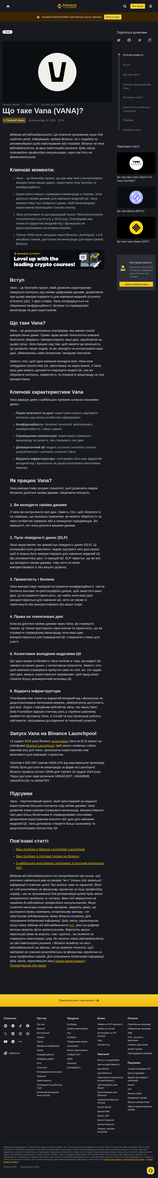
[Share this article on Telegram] (139, 40)
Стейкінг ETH (73, 1054)
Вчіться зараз (113, 17)
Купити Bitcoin (104, 1107)
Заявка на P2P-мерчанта (109, 1024)
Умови (40, 1050)
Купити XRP (103, 1116)
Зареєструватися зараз (136, 284)
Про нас (41, 1024)
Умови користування (113, 1159)
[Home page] (67, 6)
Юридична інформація (48, 1046)
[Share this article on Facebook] (129, 40)
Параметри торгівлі (137, 1098)
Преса (40, 1041)
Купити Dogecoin (105, 1120)
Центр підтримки (136, 1073)
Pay (69, 1033)
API (129, 1089)
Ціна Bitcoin (103, 1069)
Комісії (131, 1085)
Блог (39, 1063)
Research (71, 1063)
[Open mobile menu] (150, 6)
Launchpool (72, 1046)
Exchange (72, 1024)
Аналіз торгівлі (135, 1049)
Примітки (41, 1076)
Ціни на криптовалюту (108, 1064)
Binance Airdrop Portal (138, 1102)
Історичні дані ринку (138, 1044)
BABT (70, 1059)
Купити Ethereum (105, 1124)
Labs (99, 1040)
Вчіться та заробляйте (108, 1060)
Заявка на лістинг (106, 1028)
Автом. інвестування (77, 1050)
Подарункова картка (77, 1041)
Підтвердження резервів (140, 1053)
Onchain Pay (103, 1044)
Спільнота (42, 1067)
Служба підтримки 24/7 (139, 1069)
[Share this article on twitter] (119, 40)
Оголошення (43, 1033)
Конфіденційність (45, 1054)
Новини (40, 1037)
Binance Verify (135, 1093)
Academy (71, 1037)
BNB (130, 1033)
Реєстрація (137, 6)
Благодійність (74, 1067)
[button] (150, 6)
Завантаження (44, 1080)
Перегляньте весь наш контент (79, 1000)
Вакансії (41, 1028)
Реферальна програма (139, 1028)
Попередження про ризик (49, 1072)
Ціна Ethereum (104, 1073)
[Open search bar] (124, 6)
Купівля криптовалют (77, 1028)
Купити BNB (103, 1111)
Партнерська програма (139, 1024)
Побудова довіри (45, 1059)
